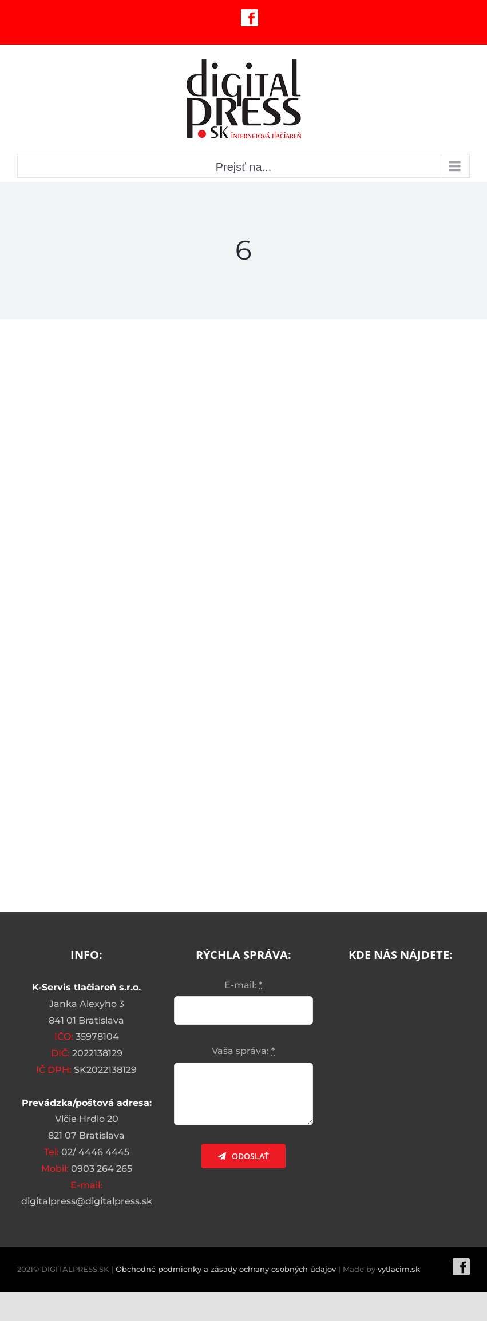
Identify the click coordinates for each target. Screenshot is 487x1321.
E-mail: (243, 985)
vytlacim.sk (399, 1269)
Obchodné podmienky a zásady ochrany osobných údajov (226, 1269)
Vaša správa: (243, 1050)
